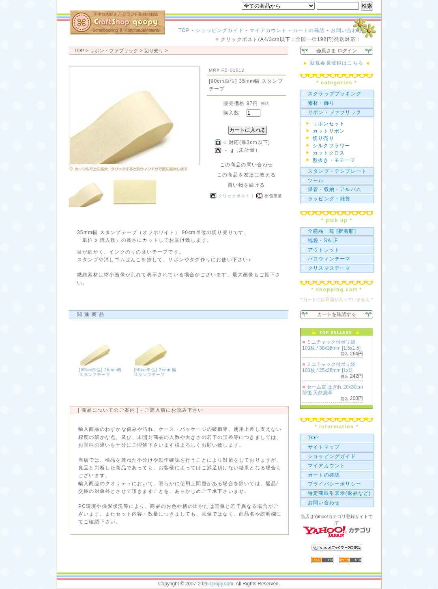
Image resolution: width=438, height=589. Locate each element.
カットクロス (329, 153)
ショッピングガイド (219, 30)
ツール (316, 180)
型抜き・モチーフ (334, 160)
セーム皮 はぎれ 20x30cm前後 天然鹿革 (332, 390)
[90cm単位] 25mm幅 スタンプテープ (155, 372)
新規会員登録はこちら (336, 63)
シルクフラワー (331, 145)
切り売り (153, 51)
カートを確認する (336, 314)
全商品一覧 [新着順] (332, 231)
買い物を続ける (246, 185)
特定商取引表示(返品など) (339, 493)
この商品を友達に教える (246, 175)
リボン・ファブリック (334, 112)
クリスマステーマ (329, 268)
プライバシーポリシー (334, 484)
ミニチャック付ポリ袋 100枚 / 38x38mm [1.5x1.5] (331, 344)
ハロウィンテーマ (329, 259)
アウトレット (324, 250)
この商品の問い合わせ (246, 165)
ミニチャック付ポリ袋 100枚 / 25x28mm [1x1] (328, 367)
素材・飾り (321, 103)
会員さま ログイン (336, 51)
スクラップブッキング (334, 94)
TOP (184, 30)
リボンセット (329, 124)
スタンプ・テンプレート (337, 171)
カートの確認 (309, 30)
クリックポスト (234, 195)
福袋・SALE (323, 240)
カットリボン (329, 131)
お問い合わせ (347, 30)
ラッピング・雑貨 (329, 199)
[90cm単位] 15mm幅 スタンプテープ (100, 372)
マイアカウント (268, 30)
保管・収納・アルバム (334, 189)
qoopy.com (222, 584)
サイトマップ (324, 447)
